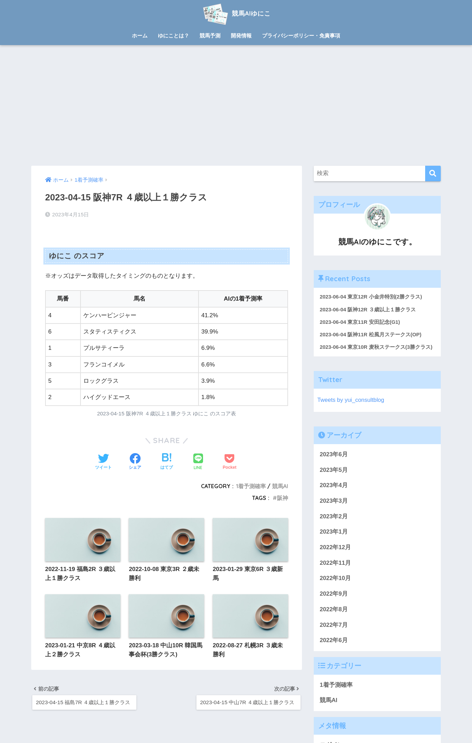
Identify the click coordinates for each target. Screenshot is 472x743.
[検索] (433, 173)
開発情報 (241, 35)
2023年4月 (334, 486)
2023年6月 (334, 454)
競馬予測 (210, 35)
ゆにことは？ (173, 35)
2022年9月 (334, 594)
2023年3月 (334, 501)
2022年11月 (335, 563)
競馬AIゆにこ (236, 13)
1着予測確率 (251, 486)
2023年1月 (334, 532)
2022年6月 (334, 641)
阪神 (282, 497)
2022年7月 (334, 625)
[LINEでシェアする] (198, 462)
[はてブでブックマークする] (166, 462)
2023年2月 (334, 516)
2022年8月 (334, 609)
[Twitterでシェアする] (103, 462)
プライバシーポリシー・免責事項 (301, 35)
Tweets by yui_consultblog (351, 400)
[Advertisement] (236, 105)
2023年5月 (334, 470)
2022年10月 (335, 579)
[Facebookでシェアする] (135, 462)
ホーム (140, 35)
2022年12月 (335, 548)
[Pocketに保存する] (229, 462)
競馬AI (280, 486)
